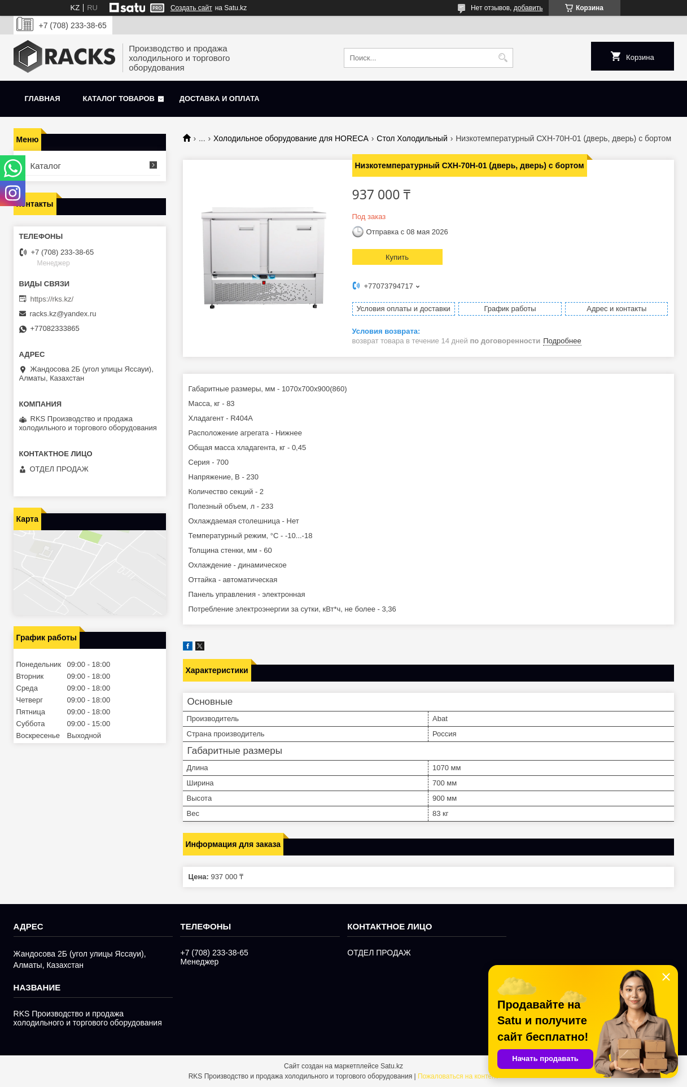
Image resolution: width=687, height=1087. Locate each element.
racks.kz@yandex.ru (63, 313)
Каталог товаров (119, 98)
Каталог (46, 166)
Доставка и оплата (220, 98)
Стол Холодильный (412, 138)
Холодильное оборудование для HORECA (291, 138)
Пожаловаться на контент (458, 1076)
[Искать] (503, 58)
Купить (397, 257)
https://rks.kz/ (52, 299)
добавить (528, 8)
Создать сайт (191, 8)
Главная (42, 98)
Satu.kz (391, 1066)
